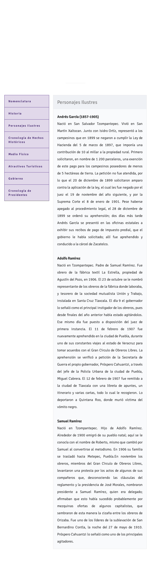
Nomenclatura (19, 101)
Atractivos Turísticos (25, 166)
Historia (15, 113)
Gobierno (15, 178)
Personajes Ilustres (24, 125)
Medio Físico (18, 154)
